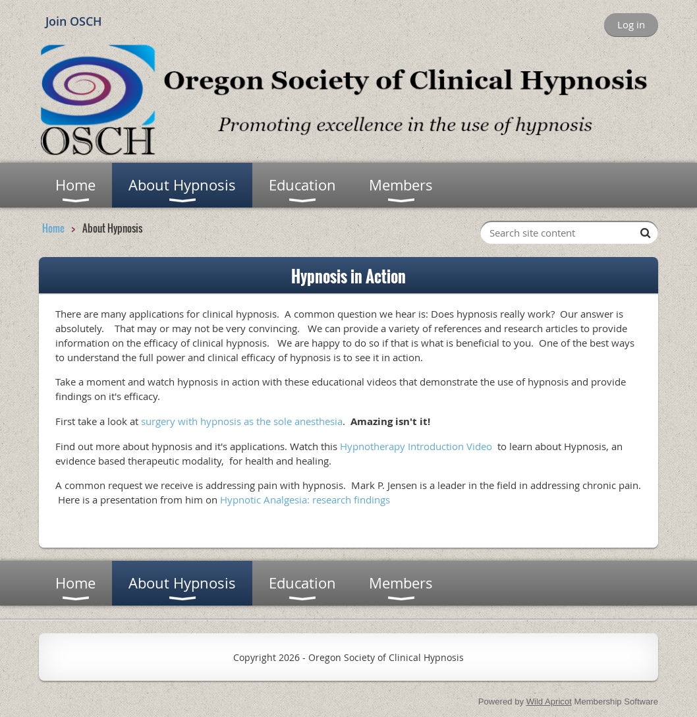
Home (53, 228)
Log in (631, 24)
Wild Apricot (549, 701)
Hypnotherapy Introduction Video (416, 446)
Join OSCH (73, 21)
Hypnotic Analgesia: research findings (305, 499)
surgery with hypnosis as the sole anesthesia (242, 421)
